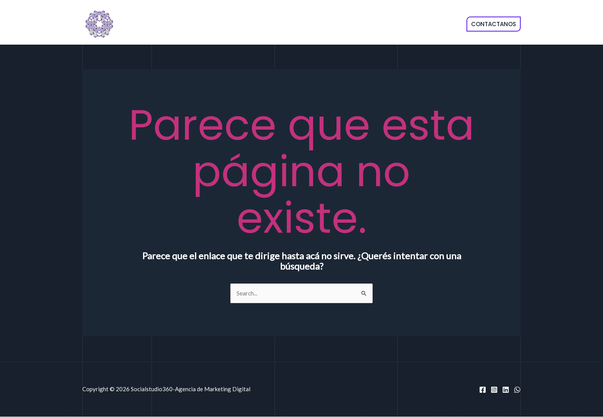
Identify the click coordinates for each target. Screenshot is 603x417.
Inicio (199, 24)
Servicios (236, 24)
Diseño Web (346, 24)
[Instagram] (494, 390)
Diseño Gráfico (289, 24)
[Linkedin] (505, 390)
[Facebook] (482, 390)
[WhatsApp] (517, 390)
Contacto (396, 24)
